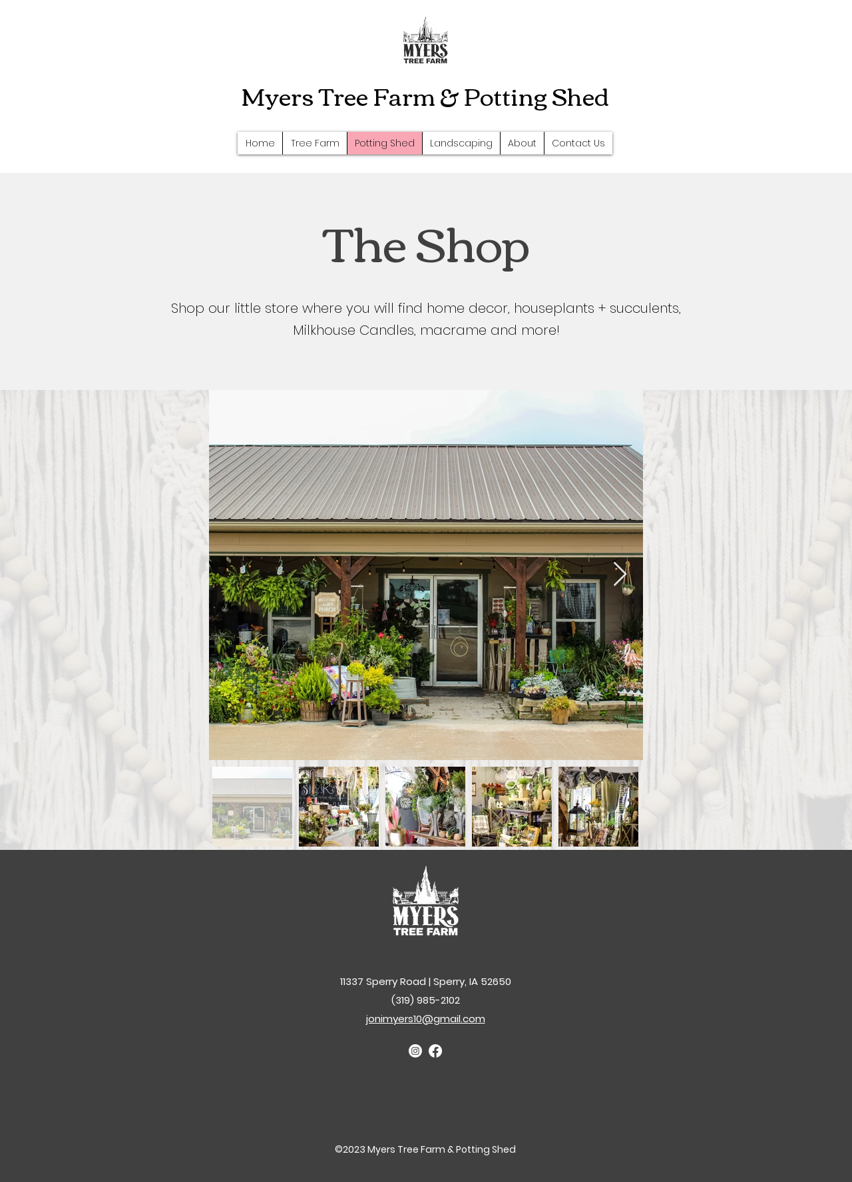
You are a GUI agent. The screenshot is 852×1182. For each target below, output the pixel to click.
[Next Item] (620, 575)
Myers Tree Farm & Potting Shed (425, 95)
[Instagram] (415, 1051)
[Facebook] (435, 1051)
